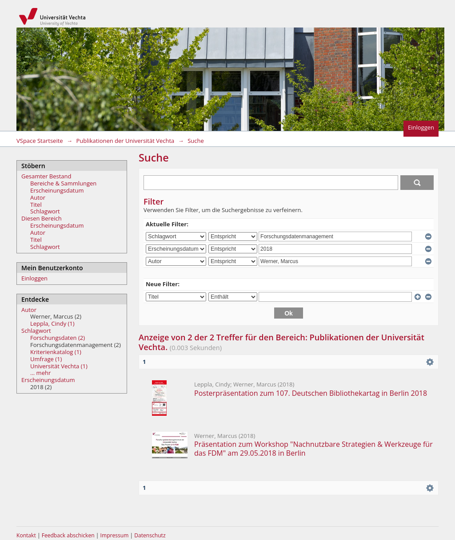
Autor (37, 197)
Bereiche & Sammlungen (63, 183)
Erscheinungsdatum (57, 190)
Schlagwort (45, 211)
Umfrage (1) (46, 359)
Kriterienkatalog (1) (55, 352)
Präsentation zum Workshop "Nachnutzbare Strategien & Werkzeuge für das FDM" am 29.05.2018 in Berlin (313, 448)
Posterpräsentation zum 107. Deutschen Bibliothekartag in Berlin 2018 (310, 393)
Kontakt (26, 535)
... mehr (40, 373)
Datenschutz (149, 535)
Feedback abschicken (68, 535)
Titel (36, 205)
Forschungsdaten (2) (57, 338)
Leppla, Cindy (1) (52, 323)
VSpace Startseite (39, 141)
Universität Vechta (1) (59, 366)
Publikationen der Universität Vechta (125, 141)
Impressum (115, 535)
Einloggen (421, 127)
